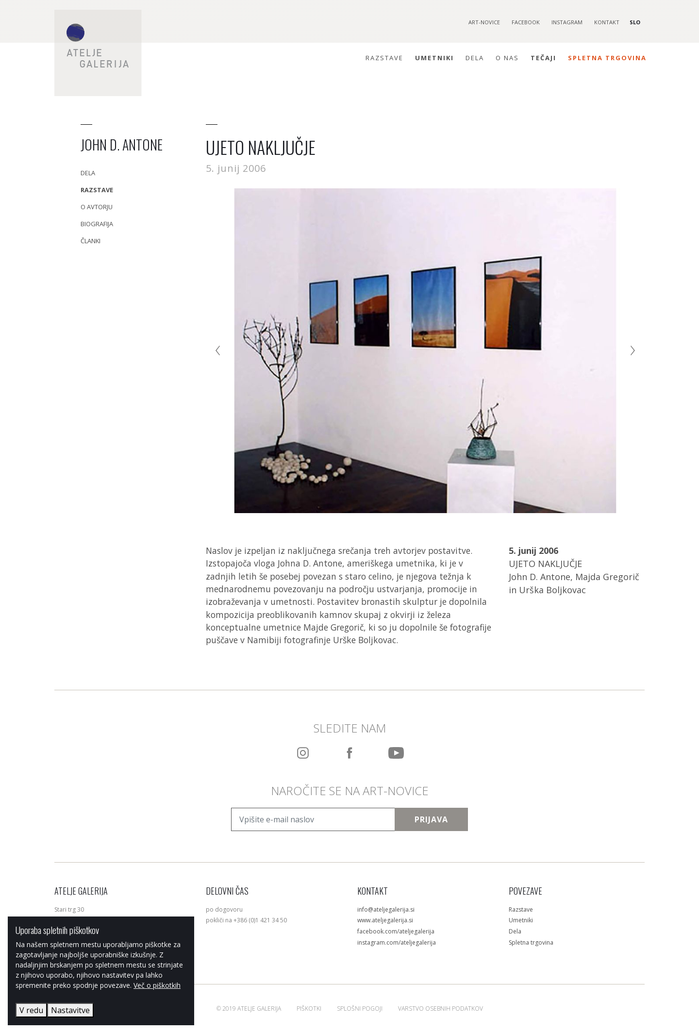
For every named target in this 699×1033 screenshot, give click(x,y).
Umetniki (434, 57)
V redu (31, 1010)
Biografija (97, 223)
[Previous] (219, 350)
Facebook (526, 22)
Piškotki (309, 1008)
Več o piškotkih (157, 985)
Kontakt (606, 22)
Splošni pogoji (360, 1008)
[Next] (631, 350)
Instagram (566, 22)
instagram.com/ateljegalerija (396, 942)
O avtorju (97, 206)
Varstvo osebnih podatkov (440, 1008)
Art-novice (484, 22)
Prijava (431, 819)
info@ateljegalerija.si (386, 909)
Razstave (384, 57)
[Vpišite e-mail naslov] (313, 819)
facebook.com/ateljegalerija (395, 931)
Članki (90, 240)
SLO (635, 22)
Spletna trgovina (607, 57)
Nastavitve (70, 1010)
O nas (507, 57)
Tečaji (543, 57)
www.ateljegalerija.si (385, 920)
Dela (475, 57)
